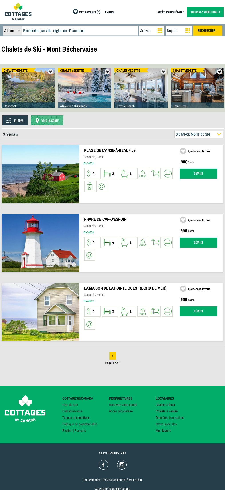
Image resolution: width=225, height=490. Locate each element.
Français (80, 430)
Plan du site (70, 404)
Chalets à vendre (167, 411)
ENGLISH (110, 12)
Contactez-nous (72, 411)
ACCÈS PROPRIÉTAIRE (170, 12)
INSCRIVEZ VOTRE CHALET (205, 12)
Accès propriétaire (121, 411)
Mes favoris (163, 430)
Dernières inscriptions (170, 417)
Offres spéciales (166, 424)
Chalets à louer (165, 404)
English (67, 430)
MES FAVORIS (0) (89, 12)
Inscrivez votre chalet (123, 404)
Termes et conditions (76, 417)
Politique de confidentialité (79, 424)
